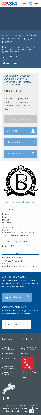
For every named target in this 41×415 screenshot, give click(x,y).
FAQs (26, 353)
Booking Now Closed (20, 119)
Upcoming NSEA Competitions (30, 348)
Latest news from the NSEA (10, 367)
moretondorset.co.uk (18, 235)
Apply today (13, 297)
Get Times (12, 130)
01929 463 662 (14, 227)
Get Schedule (13, 153)
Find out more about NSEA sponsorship (18, 202)
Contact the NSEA (8, 373)
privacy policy (22, 411)
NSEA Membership (9, 348)
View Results (13, 142)
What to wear (9, 353)
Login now (12, 324)
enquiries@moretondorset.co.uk (18, 232)
